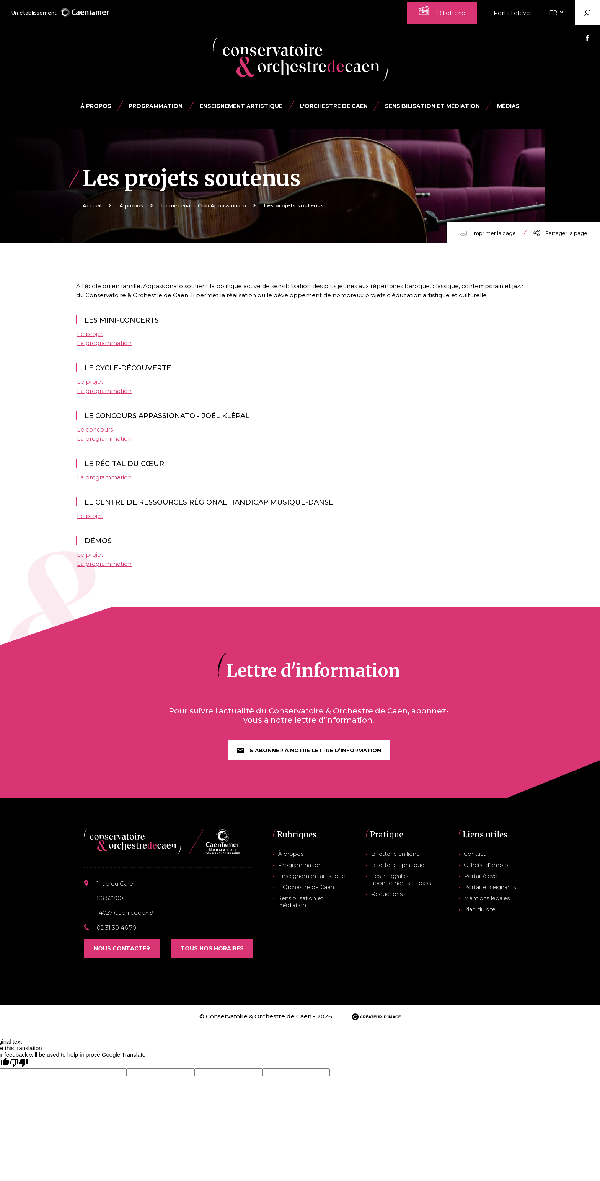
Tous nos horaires (212, 956)
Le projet (90, 337)
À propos (95, 106)
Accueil (92, 205)
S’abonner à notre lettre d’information (309, 757)
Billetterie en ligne (397, 861)
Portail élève (512, 12)
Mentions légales (489, 903)
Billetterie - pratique (400, 872)
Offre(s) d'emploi (489, 872)
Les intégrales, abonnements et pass (401, 885)
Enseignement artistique (310, 882)
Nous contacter (122, 956)
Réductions (389, 899)
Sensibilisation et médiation (432, 106)
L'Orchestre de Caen (334, 106)
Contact (479, 861)
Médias (508, 106)
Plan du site (483, 913)
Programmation (300, 872)
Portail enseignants (492, 892)
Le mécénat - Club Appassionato (203, 205)
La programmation (104, 346)
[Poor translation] (19, 1071)
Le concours (95, 433)
